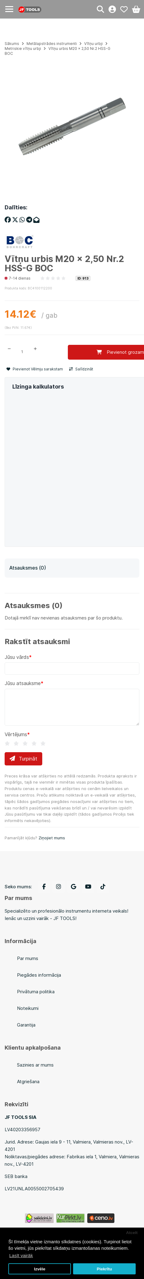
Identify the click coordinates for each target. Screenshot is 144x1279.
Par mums (27, 958)
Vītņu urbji (93, 43)
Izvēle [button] (39, 1269)
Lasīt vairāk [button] (21, 1255)
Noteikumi (28, 1008)
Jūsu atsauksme (23, 683)
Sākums (12, 43)
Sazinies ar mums (35, 1065)
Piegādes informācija (39, 975)
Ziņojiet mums (52, 837)
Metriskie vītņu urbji (23, 48)
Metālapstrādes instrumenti (52, 43)
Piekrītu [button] (104, 1269)
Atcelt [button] (132, 1232)
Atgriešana (28, 1081)
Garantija (26, 1025)
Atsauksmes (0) (27, 568)
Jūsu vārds (17, 657)
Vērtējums (16, 734)
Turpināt (23, 759)
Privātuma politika (36, 992)
